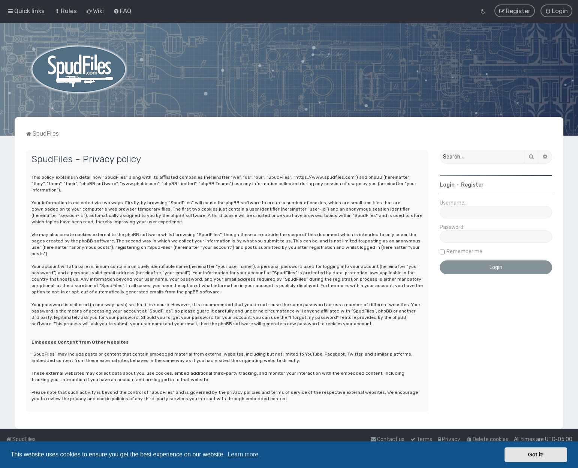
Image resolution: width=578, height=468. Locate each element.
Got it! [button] (536, 455)
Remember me (464, 251)
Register (472, 184)
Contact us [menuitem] (387, 439)
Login (447, 184)
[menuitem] (65, 10)
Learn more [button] (243, 454)
